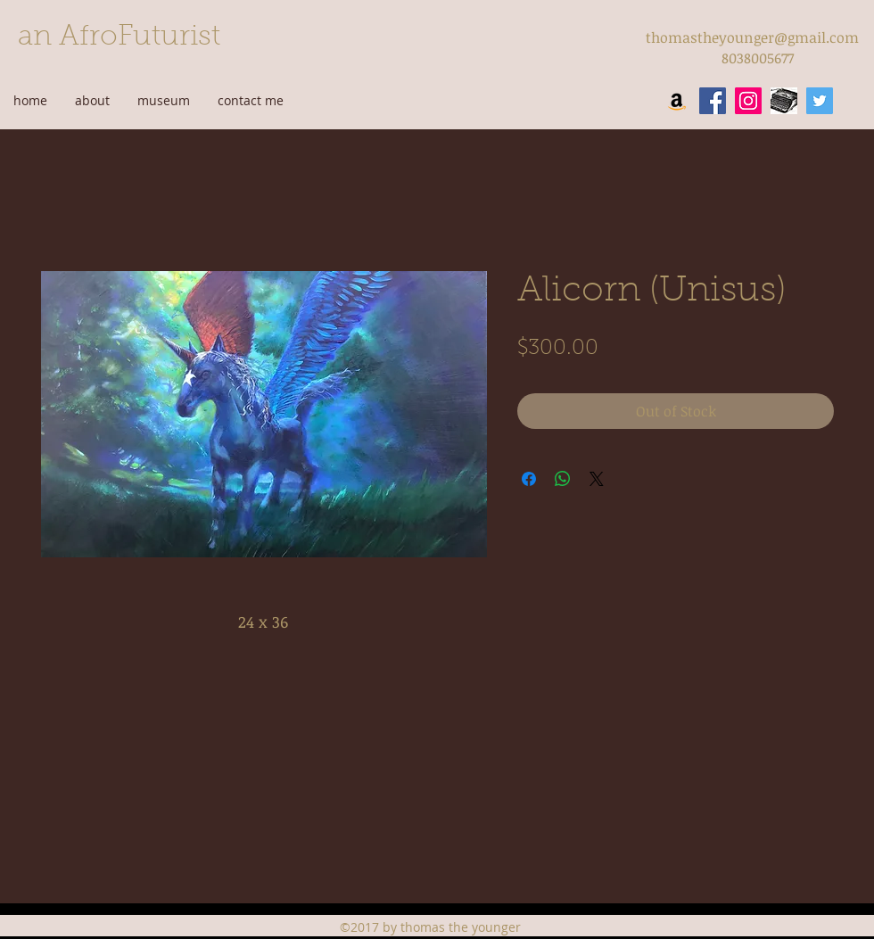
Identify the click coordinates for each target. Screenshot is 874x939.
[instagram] (748, 100)
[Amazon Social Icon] (677, 100)
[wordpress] (784, 100)
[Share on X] (596, 479)
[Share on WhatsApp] (562, 479)
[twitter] (819, 100)
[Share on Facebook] (529, 479)
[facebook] (712, 100)
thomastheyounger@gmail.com (752, 37)
